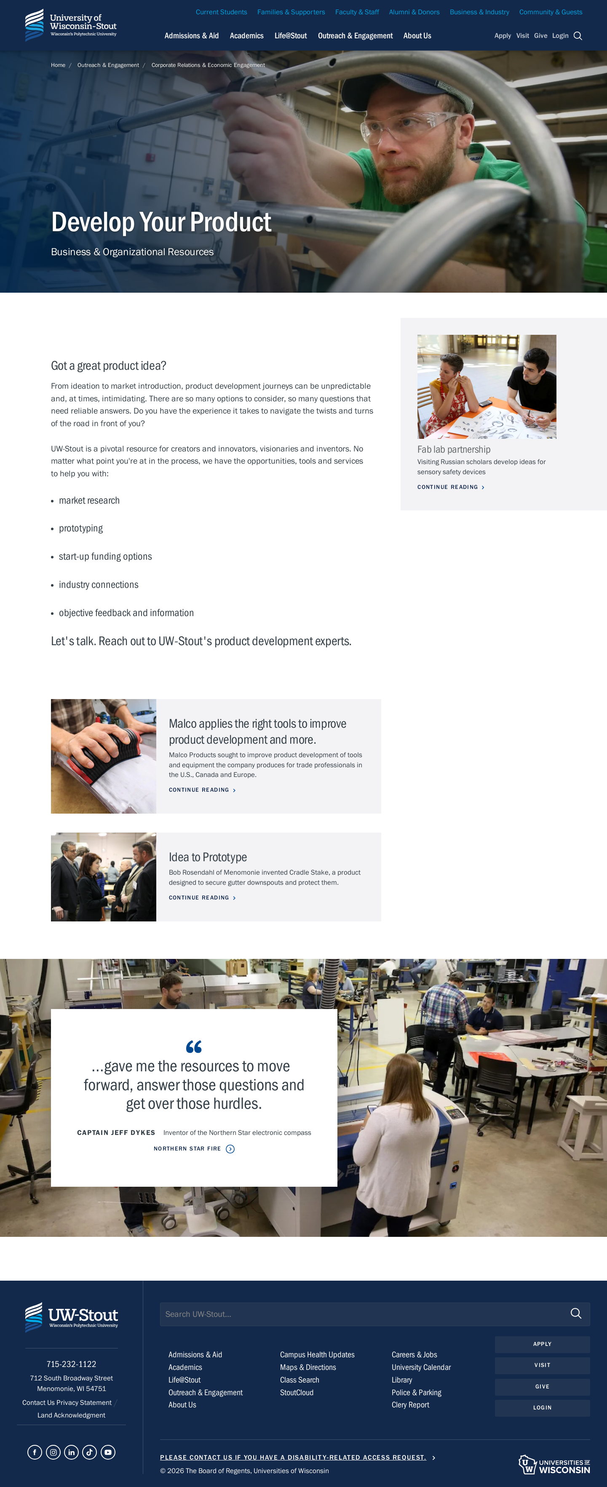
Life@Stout (184, 1380)
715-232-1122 (71, 1364)
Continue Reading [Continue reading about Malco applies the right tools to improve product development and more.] (199, 790)
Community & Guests (551, 12)
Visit (522, 36)
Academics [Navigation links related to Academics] (247, 35)
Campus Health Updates (317, 1354)
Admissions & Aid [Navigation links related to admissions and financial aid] (192, 35)
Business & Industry (479, 12)
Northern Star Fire (188, 1148)
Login (560, 36)
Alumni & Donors (414, 12)
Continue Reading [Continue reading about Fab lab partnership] (447, 487)
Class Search (299, 1380)
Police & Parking (416, 1392)
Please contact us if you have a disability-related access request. (293, 1457)
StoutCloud (297, 1392)
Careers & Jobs (414, 1354)
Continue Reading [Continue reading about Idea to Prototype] (199, 897)
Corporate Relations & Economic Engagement (208, 65)
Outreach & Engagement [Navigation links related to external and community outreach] (355, 35)
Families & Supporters (291, 12)
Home (58, 65)
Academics (185, 1367)
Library (402, 1380)
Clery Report (410, 1405)
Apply (503, 36)
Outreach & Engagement (108, 65)
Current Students (221, 12)
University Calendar (421, 1367)
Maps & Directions (308, 1367)
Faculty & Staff (357, 12)
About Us (417, 35)
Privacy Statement (84, 1403)
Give (541, 36)
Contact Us (39, 1403)
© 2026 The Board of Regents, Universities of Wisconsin (244, 1471)
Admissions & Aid (195, 1354)
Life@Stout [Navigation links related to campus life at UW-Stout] (291, 35)
